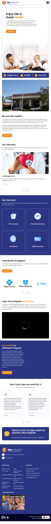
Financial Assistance (18, 489)
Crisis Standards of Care (18, 478)
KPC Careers (5, 473)
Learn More (11, 31)
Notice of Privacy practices (17, 482)
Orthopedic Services (31, 480)
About (15, 471)
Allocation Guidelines (7, 477)
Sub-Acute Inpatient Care (18, 485)
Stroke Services (30, 473)
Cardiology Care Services (32, 471)
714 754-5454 (8, 460)
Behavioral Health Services (33, 475)
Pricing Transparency (7, 481)
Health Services (6, 471)
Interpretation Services (5, 485)
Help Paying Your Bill (18, 491)
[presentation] (23, 190)
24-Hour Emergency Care (33, 478)
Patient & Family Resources (17, 474)
